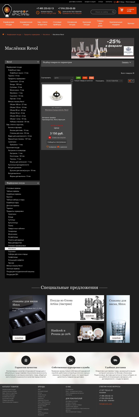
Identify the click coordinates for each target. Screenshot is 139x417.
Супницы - (16, 87)
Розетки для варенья (16, 240)
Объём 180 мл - (18, 104)
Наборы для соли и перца (17, 254)
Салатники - (17, 81)
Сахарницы (12, 231)
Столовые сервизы (14, 188)
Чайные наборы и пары (15, 200)
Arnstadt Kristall (43, 391)
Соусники (11, 251)
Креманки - (16, 144)
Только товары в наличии (82, 81)
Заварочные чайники (16, 228)
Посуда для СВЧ (12, 274)
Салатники (12, 142)
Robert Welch (42, 406)
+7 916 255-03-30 (106, 398)
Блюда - (16, 84)
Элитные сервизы (13, 268)
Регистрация (130, 2)
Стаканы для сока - (19, 133)
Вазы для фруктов (15, 243)
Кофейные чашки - (19, 73)
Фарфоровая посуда (8, 23)
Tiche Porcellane (43, 413)
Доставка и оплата (75, 2)
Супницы (11, 220)
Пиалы (10, 225)
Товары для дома (100, 23)
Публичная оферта (72, 406)
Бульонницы (13, 223)
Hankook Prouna (43, 400)
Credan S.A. (41, 397)
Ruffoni (40, 407)
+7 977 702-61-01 (106, 390)
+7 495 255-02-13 (106, 396)
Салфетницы (13, 257)
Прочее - (15, 99)
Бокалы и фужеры (15, 127)
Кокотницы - (17, 156)
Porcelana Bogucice (44, 404)
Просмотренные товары (73, 412)
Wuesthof (41, 415)
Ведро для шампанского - (20, 136)
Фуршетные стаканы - (19, 139)
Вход (122, 2)
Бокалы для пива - (19, 130)
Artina (40, 393)
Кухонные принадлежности (18, 165)
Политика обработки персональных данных (77, 409)
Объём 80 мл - (18, 110)
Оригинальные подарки (116, 23)
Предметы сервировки (32, 34)
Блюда (10, 217)
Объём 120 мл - (18, 107)
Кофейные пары (14, 70)
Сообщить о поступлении (56, 142)
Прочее (11, 263)
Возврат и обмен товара (74, 405)
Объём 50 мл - (17, 113)
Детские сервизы (13, 205)
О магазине (69, 389)
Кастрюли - (16, 153)
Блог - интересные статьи (74, 391)
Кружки (9, 197)
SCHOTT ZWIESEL (43, 409)
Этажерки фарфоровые (17, 246)
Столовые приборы (57, 23)
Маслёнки (46, 34)
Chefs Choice (42, 395)
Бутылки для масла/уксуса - (23, 170)
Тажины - (15, 159)
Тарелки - (14, 76)
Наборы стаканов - (19, 122)
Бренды (131, 23)
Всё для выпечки (14, 173)
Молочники (12, 234)
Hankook (41, 398)
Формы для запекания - (21, 162)
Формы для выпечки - (20, 176)
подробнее (19, 338)
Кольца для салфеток (16, 260)
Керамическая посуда (26, 23)
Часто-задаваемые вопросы (75, 393)
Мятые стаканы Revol (16, 101)
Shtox (40, 411)
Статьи (100, 2)
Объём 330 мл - (18, 116)
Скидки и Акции (90, 2)
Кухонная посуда (87, 23)
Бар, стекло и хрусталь (43, 23)
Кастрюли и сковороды (17, 150)
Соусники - (16, 96)
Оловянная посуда (72, 23)
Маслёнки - (16, 93)
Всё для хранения (14, 167)
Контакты (109, 2)
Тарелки (10, 208)
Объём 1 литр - (18, 119)
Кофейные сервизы (14, 194)
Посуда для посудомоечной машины (20, 271)
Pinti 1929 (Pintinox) (44, 402)
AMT (39, 389)
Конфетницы (13, 237)
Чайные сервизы (13, 191)
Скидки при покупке (58, 137)
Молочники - (17, 90)
